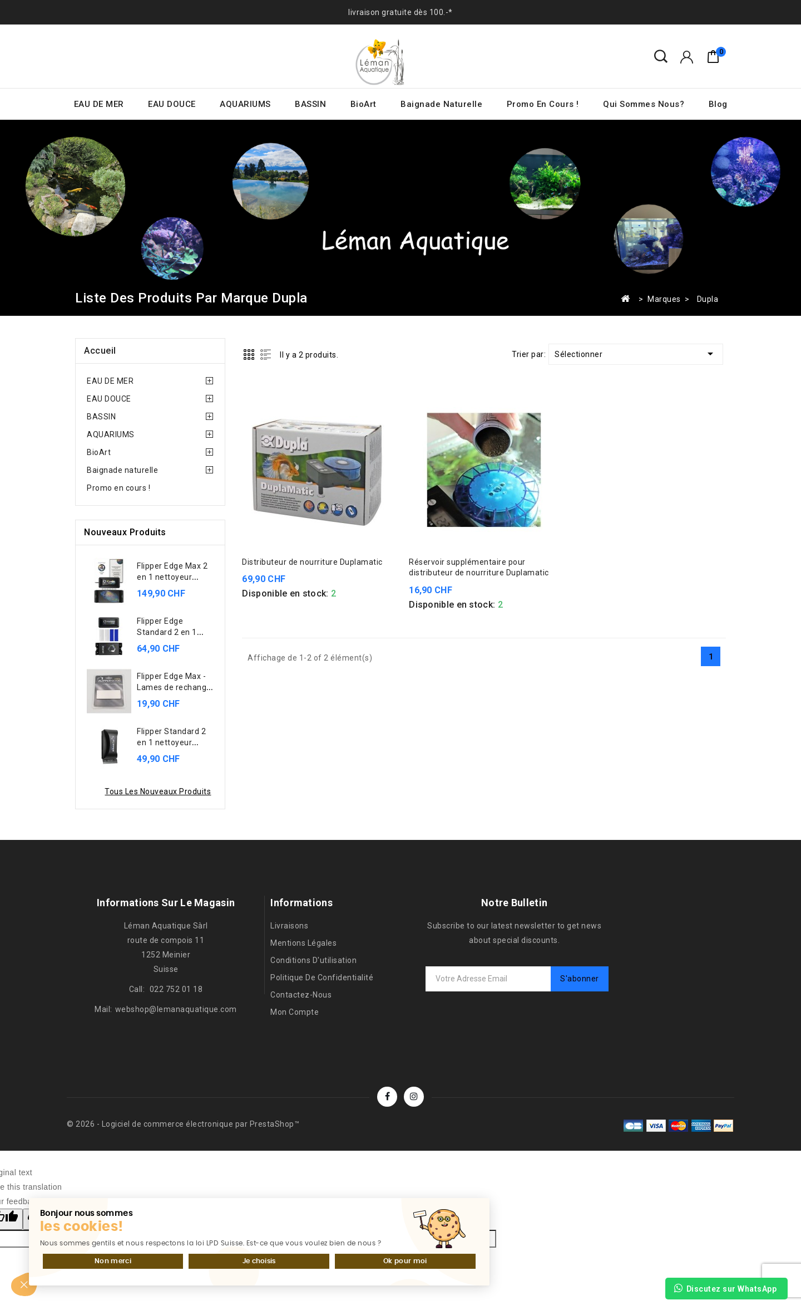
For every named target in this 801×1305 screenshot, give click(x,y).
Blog (718, 104)
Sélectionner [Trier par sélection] (636, 353)
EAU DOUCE (172, 104)
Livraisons (289, 925)
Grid (249, 354)
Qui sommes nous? (643, 104)
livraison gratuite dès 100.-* (400, 12)
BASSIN (310, 104)
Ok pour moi (204, 1232)
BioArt (363, 104)
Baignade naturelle (441, 104)
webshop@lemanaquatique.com (176, 1009)
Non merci (63, 1232)
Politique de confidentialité (321, 977)
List (265, 354)
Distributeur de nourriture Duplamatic (312, 562)
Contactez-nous (301, 994)
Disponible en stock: (285, 593)
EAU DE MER (99, 104)
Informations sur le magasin (166, 902)
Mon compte (294, 1012)
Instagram (414, 1097)
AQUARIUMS (245, 104)
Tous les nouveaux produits (158, 791)
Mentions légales (303, 943)
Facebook (387, 1097)
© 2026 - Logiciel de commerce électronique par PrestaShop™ (183, 1124)
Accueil (100, 350)
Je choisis (133, 1232)
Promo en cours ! (543, 104)
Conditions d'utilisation (313, 960)
